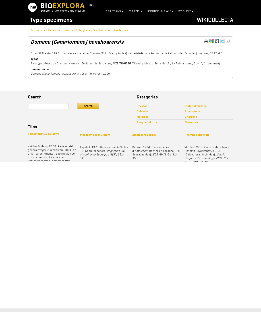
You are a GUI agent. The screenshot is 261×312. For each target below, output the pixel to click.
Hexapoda (54, 30)
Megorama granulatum (95, 134)
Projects (135, 11)
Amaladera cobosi (144, 134)
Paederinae (121, 30)
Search (88, 106)
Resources (185, 11)
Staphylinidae (102, 30)
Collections (114, 11)
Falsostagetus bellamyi (43, 134)
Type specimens (51, 20)
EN (92, 4)
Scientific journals (160, 11)
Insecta (68, 30)
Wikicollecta (215, 19)
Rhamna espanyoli (197, 134)
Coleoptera (83, 30)
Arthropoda (38, 30)
